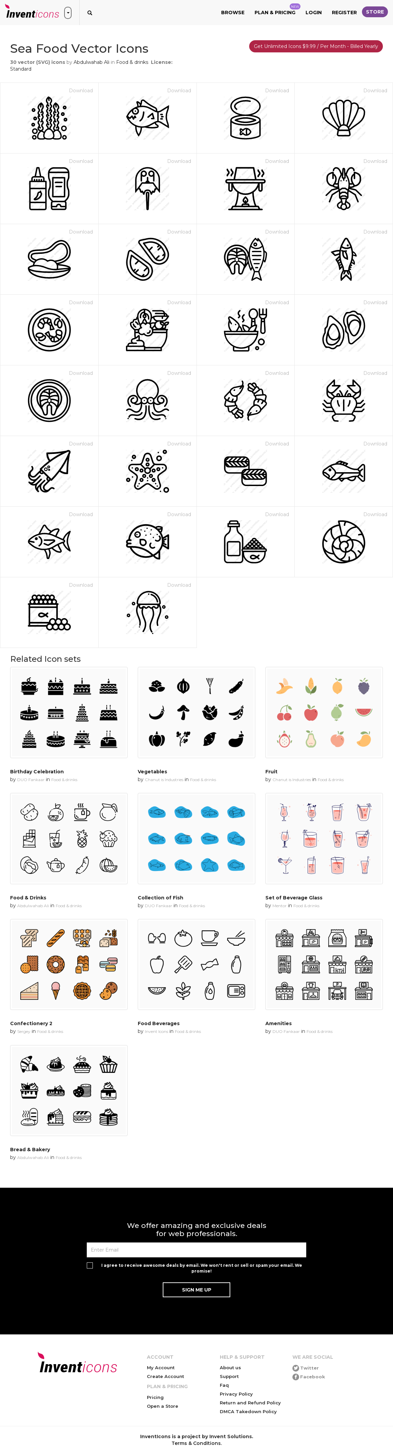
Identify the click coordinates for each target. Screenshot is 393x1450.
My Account (161, 1367)
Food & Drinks (28, 898)
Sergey (23, 1031)
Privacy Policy (236, 1394)
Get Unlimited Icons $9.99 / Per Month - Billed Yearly (316, 46)
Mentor (279, 905)
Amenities (278, 1023)
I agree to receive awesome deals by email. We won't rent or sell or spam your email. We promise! (201, 1268)
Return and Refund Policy (250, 1402)
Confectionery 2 (31, 1023)
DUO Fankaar (31, 779)
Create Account (165, 1376)
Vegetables (152, 772)
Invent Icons (156, 1031)
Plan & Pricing (277, 9)
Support (229, 1376)
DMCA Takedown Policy (248, 1411)
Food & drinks (132, 62)
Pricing (155, 1397)
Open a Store (162, 1406)
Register (344, 12)
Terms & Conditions (196, 1443)
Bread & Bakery (30, 1149)
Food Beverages (159, 1023)
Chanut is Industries (164, 779)
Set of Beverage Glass (293, 898)
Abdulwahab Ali (91, 62)
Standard (20, 69)
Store (375, 12)
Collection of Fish (160, 898)
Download (81, 91)
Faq (224, 1385)
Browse (232, 12)
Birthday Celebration (37, 772)
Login (314, 12)
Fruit (271, 772)
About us (230, 1367)
